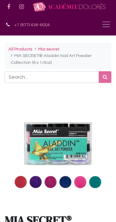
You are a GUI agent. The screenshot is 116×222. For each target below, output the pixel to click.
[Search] (105, 77)
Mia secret (48, 49)
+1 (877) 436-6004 (32, 25)
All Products (20, 49)
